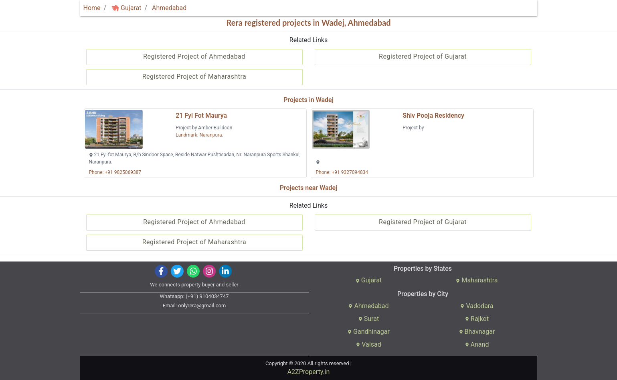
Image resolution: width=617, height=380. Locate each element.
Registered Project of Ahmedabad (194, 56)
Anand (477, 344)
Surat (368, 319)
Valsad (368, 344)
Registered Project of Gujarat (423, 56)
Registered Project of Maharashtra (194, 76)
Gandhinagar (369, 331)
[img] (115, 8)
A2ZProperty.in (308, 372)
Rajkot (477, 319)
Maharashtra (477, 280)
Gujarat (126, 8)
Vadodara (476, 306)
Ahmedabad (169, 8)
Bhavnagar (477, 331)
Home (92, 8)
